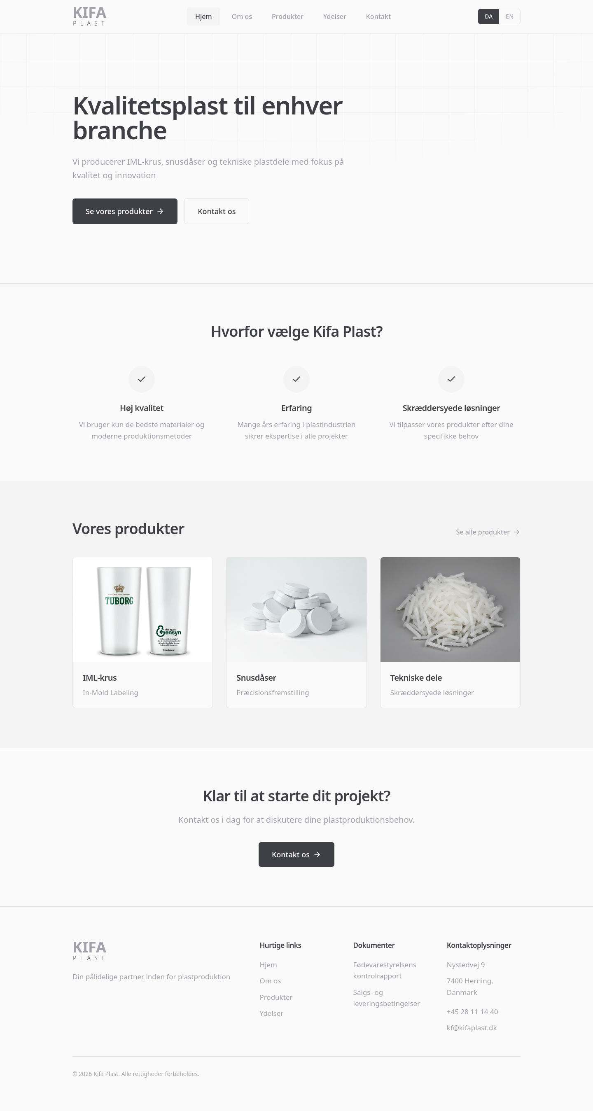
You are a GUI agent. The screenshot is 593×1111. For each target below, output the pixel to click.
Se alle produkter (488, 532)
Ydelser (334, 16)
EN (510, 16)
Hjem (203, 16)
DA (489, 16)
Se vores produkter (125, 211)
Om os (242, 16)
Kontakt (378, 16)
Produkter (288, 16)
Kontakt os (217, 211)
